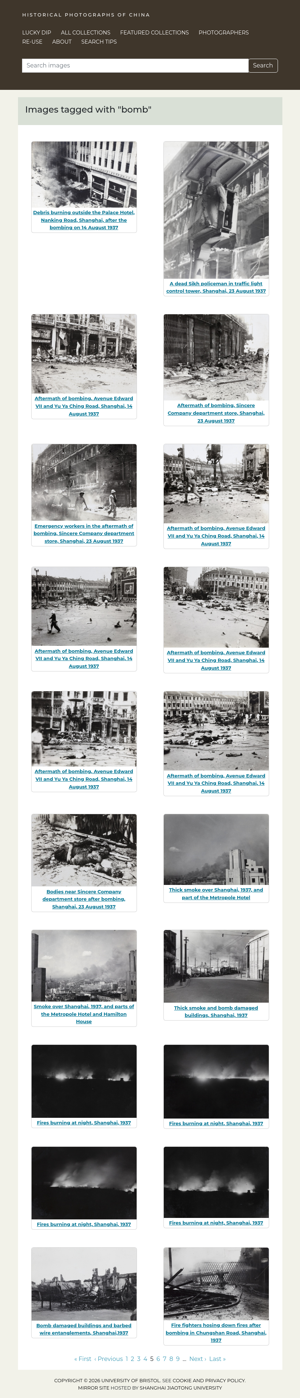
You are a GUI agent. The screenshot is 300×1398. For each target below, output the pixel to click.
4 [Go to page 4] (145, 1358)
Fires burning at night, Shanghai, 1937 (84, 1123)
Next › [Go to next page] (197, 1358)
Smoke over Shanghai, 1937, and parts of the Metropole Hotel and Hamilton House (84, 1014)
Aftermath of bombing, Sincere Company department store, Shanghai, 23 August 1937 (216, 413)
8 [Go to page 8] (171, 1358)
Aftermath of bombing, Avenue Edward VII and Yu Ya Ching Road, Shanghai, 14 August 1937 (84, 406)
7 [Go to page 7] (164, 1358)
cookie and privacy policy (209, 1380)
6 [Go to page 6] (158, 1358)
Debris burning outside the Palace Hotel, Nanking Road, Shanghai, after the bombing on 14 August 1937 (83, 220)
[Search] (135, 66)
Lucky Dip (36, 32)
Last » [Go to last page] (217, 1358)
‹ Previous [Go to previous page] (108, 1358)
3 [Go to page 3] (138, 1358)
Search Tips (99, 42)
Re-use (32, 42)
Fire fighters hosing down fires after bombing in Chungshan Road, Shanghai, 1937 (216, 1332)
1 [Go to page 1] (127, 1358)
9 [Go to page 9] (178, 1358)
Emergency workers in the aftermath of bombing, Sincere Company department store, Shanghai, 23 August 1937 (83, 533)
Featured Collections (154, 32)
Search (263, 65)
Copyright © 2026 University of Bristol (107, 1380)
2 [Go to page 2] (132, 1358)
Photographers (224, 32)
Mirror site (93, 1388)
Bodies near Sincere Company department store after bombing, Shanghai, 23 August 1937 (84, 899)
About (62, 42)
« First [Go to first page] (82, 1358)
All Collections (86, 32)
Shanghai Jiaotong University (181, 1388)
